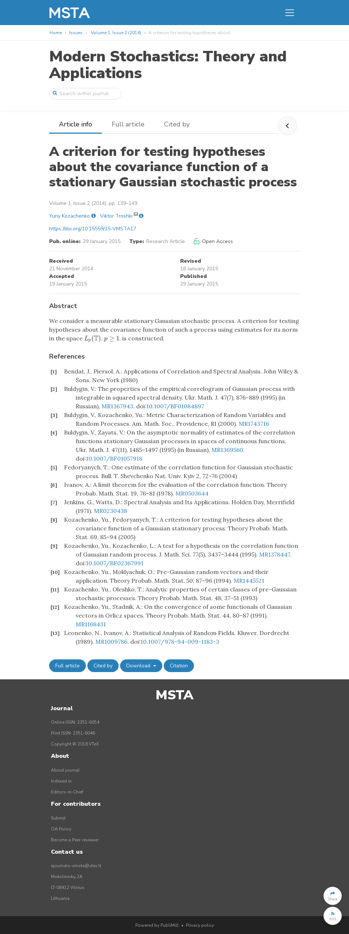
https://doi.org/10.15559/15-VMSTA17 (92, 228)
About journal (65, 770)
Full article (128, 124)
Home (55, 33)
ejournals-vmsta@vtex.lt (76, 866)
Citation (179, 665)
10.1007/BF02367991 (114, 563)
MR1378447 (274, 554)
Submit (58, 818)
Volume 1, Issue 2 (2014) (116, 33)
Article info (75, 124)
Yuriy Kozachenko (69, 216)
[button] (333, 896)
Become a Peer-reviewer (75, 840)
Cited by (177, 124)
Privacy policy (200, 925)
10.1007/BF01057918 (114, 458)
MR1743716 (254, 423)
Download (139, 665)
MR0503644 (192, 493)
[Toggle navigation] (289, 12)
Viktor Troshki (116, 216)
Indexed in (61, 781)
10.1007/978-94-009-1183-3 (179, 641)
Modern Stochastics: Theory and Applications (168, 65)
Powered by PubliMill (157, 925)
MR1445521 (249, 580)
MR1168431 (91, 624)
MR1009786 (111, 641)
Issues (76, 33)
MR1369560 (227, 449)
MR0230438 (110, 510)
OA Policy (61, 829)
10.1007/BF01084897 (175, 406)
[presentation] (92, 338)
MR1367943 (117, 406)
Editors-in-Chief (67, 792)
